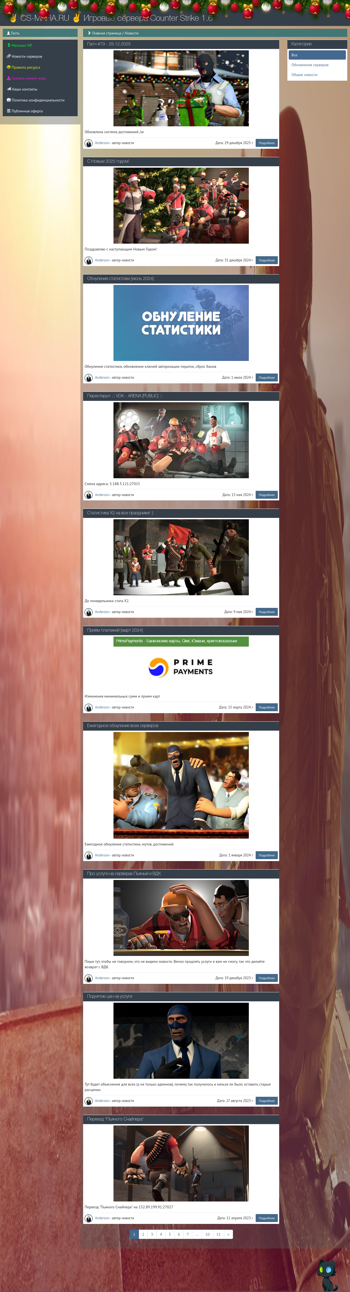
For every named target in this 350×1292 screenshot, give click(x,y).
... (197, 1234)
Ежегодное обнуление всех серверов (122, 726)
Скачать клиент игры (26, 78)
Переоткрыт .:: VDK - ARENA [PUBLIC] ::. (125, 396)
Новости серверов (24, 56)
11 (219, 1234)
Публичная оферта (25, 111)
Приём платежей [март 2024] (115, 630)
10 (207, 1234)
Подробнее (267, 143)
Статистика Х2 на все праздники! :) (120, 513)
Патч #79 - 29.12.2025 (109, 44)
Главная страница (106, 33)
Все (294, 55)
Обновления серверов (310, 64)
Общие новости (304, 74)
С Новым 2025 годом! (108, 162)
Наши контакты (22, 89)
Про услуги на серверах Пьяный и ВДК (124, 874)
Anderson (97, 143)
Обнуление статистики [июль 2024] (120, 279)
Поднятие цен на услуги (109, 997)
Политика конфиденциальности (36, 100)
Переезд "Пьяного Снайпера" (115, 1119)
